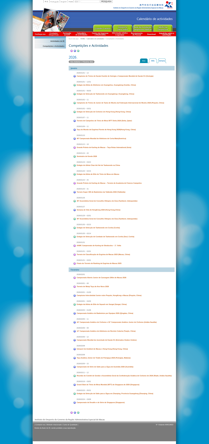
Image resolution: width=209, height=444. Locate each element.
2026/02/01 (81, 274)
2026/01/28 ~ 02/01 (84, 215)
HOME (82, 39)
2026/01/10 (81, 135)
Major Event (103, 27)
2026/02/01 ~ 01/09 (84, 292)
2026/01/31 (81, 242)
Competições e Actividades (53, 46)
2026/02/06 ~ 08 (83, 328)
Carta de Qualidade (70, 425)
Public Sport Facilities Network (143, 27)
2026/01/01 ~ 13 (83, 73)
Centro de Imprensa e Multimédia (100, 34)
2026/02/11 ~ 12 (83, 372)
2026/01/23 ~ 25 (83, 180)
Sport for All (123, 27)
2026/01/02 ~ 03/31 (84, 108)
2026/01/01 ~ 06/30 (84, 91)
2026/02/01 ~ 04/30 (84, 301)
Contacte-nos (40, 425)
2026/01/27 (81, 207)
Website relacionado (54, 425)
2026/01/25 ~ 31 (83, 189)
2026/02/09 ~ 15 (83, 363)
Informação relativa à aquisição (120, 34)
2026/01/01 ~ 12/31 (84, 82)
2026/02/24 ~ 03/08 (84, 399)
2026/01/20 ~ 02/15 (84, 171)
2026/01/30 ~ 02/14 (84, 233)
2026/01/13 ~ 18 (83, 144)
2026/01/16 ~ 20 (83, 153)
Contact (76, 1)
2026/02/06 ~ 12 (83, 337)
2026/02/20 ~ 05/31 (84, 390)
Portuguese (54, 1)
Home (71, 1)
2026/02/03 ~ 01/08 (84, 310)
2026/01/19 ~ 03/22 (84, 162)
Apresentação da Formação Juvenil (67, 34)
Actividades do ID (57, 41)
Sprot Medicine (163, 27)
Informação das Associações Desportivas (54, 34)
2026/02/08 (81, 346)
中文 (46, 1)
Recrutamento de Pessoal (137, 34)
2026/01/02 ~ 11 (83, 100)
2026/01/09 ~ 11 (83, 126)
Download (151, 34)
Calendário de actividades (81, 34)
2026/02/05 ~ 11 (83, 319)
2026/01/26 (81, 198)
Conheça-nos (40, 34)
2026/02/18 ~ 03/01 (84, 381)
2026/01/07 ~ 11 (83, 117)
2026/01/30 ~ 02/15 (84, 224)
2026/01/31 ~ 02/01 (84, 251)
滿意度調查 (167, 34)
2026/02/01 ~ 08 (83, 283)
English (64, 1)
